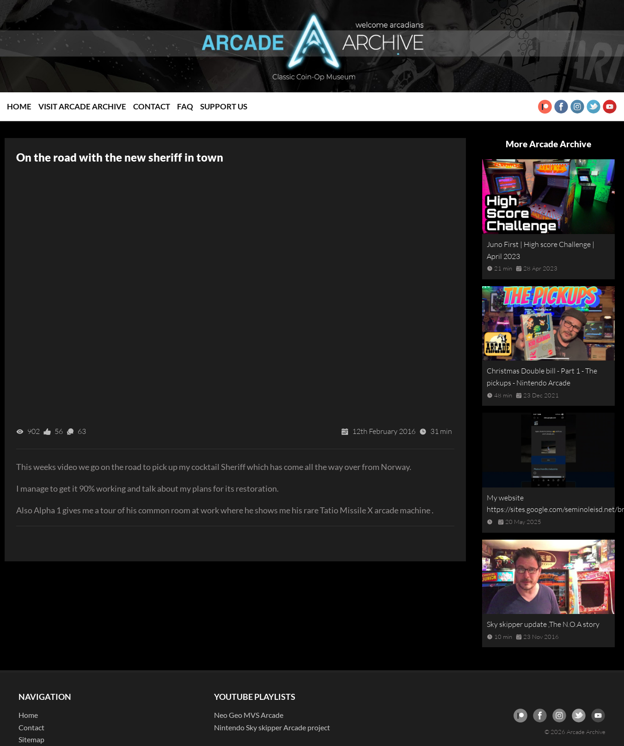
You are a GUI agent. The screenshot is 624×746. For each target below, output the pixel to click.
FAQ (185, 106)
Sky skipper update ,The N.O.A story (543, 624)
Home (19, 106)
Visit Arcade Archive (82, 106)
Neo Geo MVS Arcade (248, 714)
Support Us (223, 106)
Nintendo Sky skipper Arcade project (272, 727)
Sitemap (31, 739)
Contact (151, 106)
